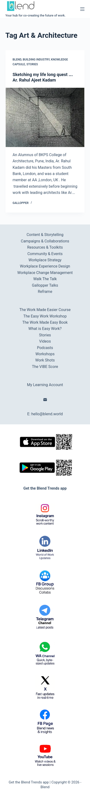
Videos (45, 341)
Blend (17, 59)
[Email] (45, 399)
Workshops (45, 354)
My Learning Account (45, 385)
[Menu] (82, 9)
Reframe (45, 291)
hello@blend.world (47, 414)
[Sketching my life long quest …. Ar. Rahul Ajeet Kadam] (45, 117)
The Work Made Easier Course (45, 309)
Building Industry (36, 59)
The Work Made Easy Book (45, 322)
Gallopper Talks (45, 285)
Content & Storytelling (45, 234)
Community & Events (44, 254)
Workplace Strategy (45, 260)
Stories (32, 64)
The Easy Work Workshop (45, 316)
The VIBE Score (45, 366)
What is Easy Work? (45, 328)
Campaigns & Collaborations (45, 241)
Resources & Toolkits (45, 247)
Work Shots (45, 360)
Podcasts (45, 347)
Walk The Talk (45, 279)
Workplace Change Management (45, 272)
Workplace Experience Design (45, 266)
